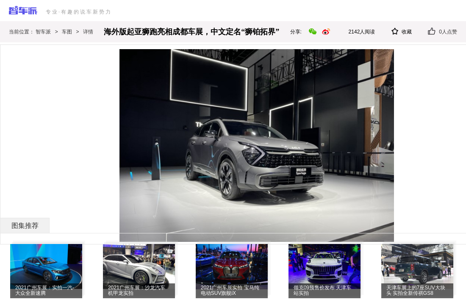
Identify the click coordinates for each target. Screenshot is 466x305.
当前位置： (22, 32)
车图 (67, 32)
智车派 (43, 32)
